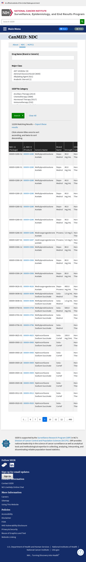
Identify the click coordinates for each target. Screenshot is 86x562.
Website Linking (9, 537)
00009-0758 (29, 307)
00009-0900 (29, 342)
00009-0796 (29, 325)
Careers (5, 496)
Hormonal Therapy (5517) (43, 99)
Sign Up (7, 476)
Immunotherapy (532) (43, 102)
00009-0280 (29, 154)
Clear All (32, 115)
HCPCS (31, 44)
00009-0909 (29, 362)
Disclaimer (6, 517)
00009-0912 (29, 393)
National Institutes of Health (64, 546)
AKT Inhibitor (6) (43, 71)
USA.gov (55, 549)
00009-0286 (29, 232)
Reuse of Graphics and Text (14, 533)
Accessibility (7, 514)
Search (17, 115)
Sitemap (5, 500)
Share (64, 29)
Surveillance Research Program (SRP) (54, 437)
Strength (69, 149)
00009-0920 (29, 403)
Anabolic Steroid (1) (43, 79)
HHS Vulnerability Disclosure (14, 525)
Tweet (71, 29)
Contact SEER (7, 483)
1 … (24, 419)
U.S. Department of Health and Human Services (28, 546)
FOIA (4, 521)
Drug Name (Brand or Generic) (25, 54)
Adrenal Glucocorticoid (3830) (43, 73)
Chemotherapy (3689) (43, 96)
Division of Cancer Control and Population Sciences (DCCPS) (42, 440)
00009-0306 (29, 247)
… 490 (69, 419)
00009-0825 (29, 335)
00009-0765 (29, 315)
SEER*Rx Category (20, 88)
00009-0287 (29, 240)
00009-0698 (29, 293)
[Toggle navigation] (12, 28)
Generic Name (41, 149)
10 (50, 419)
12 (61, 419)
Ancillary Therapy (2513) (43, 93)
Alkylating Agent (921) (43, 76)
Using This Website (10, 504)
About (15, 44)
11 (56, 419)
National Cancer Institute (38, 549)
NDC (23, 44)
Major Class (17, 65)
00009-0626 (29, 286)
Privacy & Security (9, 529)
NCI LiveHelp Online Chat (13, 487)
